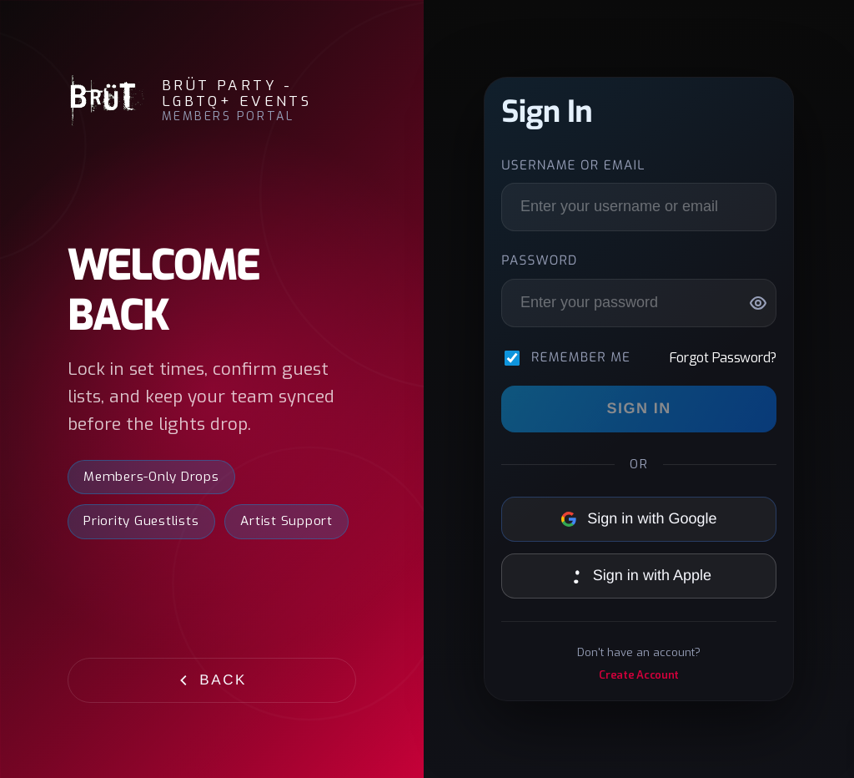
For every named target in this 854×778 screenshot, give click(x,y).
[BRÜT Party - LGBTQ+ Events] (106, 100)
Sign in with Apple (638, 575)
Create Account (639, 675)
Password (539, 261)
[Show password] (758, 303)
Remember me (580, 358)
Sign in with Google (639, 518)
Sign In (639, 408)
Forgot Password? (723, 357)
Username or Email (573, 166)
